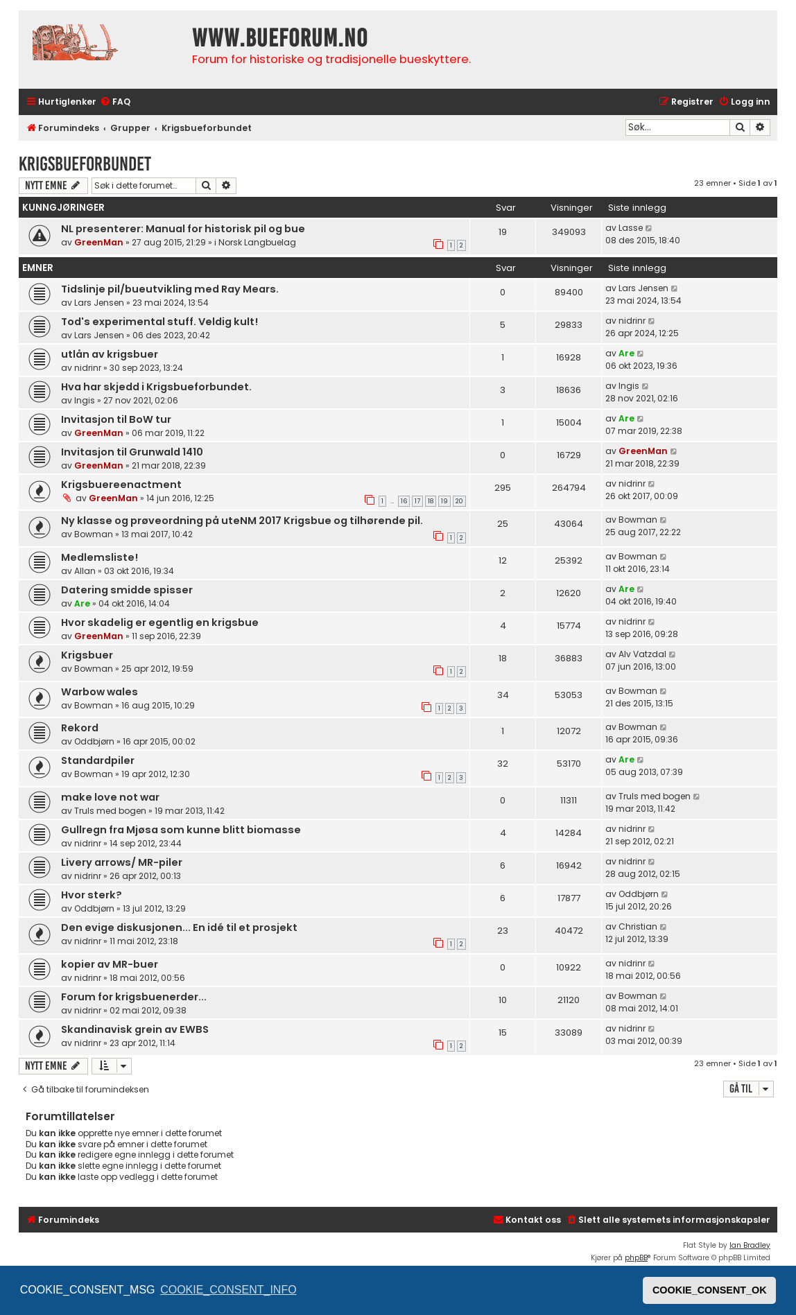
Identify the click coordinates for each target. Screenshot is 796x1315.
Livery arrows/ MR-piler (121, 862)
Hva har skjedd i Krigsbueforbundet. (156, 387)
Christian (637, 926)
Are (626, 353)
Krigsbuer (87, 655)
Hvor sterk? (91, 895)
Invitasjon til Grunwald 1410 (132, 452)
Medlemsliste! (99, 557)
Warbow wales (99, 692)
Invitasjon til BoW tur (116, 419)
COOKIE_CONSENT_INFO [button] (228, 1290)
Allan (85, 571)
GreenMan (98, 242)
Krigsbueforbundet (85, 164)
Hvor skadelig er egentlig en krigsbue (160, 622)
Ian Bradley (749, 1245)
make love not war (110, 797)
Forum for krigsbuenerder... (134, 997)
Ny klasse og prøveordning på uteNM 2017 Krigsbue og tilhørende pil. (242, 521)
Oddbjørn (94, 741)
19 (444, 501)
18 (430, 501)
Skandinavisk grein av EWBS (135, 1029)
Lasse (630, 228)
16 (404, 501)
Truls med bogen (110, 811)
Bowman (93, 534)
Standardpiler (98, 760)
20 (459, 501)
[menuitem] (115, 102)
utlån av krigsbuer (109, 354)
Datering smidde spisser (127, 590)
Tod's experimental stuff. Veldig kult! (159, 322)
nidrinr (632, 320)
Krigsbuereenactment (121, 484)
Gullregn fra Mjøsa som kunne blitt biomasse (181, 830)
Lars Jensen (99, 302)
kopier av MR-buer (109, 964)
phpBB (636, 1258)
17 (417, 501)
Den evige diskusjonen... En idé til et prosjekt (179, 927)
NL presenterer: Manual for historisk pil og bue (183, 229)
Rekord (79, 728)
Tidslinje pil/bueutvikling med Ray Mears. (170, 289)
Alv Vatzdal (642, 654)
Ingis (84, 400)
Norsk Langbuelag (257, 242)
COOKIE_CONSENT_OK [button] (709, 1290)
